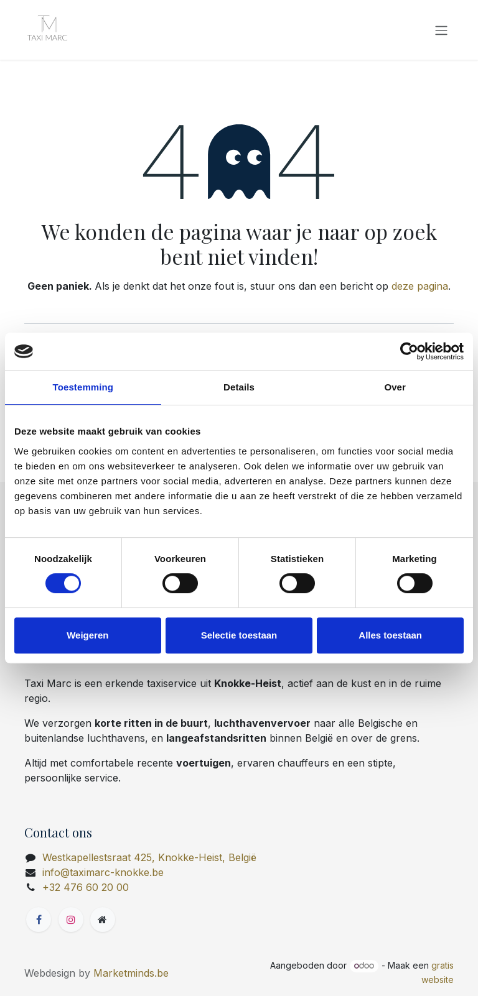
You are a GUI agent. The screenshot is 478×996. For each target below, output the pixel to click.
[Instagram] (71, 919)
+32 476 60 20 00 (85, 887)
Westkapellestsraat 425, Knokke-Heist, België (149, 857)
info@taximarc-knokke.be (103, 872)
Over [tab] (395, 387)
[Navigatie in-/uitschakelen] (441, 30)
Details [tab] (239, 387)
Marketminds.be (131, 973)
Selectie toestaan (239, 635)
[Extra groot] (102, 919)
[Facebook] (38, 919)
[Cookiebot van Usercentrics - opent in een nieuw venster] (409, 351)
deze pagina (419, 286)
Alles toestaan (390, 635)
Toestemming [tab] (83, 387)
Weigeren (87, 635)
